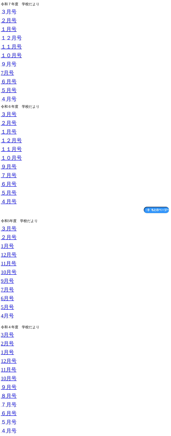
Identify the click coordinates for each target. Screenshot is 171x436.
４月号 (9, 201)
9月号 (7, 281)
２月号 (9, 20)
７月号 (9, 175)
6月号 (7, 298)
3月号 (7, 335)
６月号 (9, 81)
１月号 (9, 29)
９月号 (9, 166)
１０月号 (11, 55)
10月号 (9, 272)
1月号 (7, 246)
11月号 (8, 263)
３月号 (9, 114)
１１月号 (11, 47)
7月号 (7, 73)
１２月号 (11, 140)
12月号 (9, 255)
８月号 (9, 396)
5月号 (7, 307)
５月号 (9, 90)
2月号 (7, 343)
